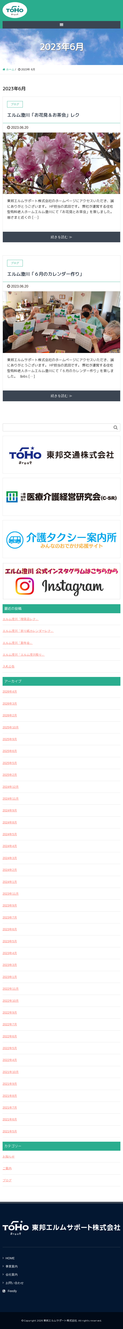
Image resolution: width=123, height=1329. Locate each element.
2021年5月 (10, 1131)
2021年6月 (10, 1119)
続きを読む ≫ (61, 237)
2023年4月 (10, 953)
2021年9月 (10, 1083)
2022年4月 (10, 1060)
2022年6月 (10, 1036)
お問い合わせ (15, 1283)
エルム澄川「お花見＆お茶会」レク (43, 115)
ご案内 (7, 1168)
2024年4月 (10, 846)
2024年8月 (10, 822)
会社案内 (12, 1274)
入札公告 (9, 666)
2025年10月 (11, 727)
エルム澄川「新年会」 (18, 643)
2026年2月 (10, 715)
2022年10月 (11, 1000)
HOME (10, 1258)
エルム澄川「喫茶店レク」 (21, 619)
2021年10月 (11, 1072)
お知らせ (9, 1156)
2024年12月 (11, 787)
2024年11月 (11, 798)
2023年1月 (10, 977)
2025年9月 (10, 739)
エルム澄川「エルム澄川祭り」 (24, 654)
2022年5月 (10, 1048)
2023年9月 (10, 905)
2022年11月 (11, 988)
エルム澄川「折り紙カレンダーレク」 (28, 631)
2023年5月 (10, 941)
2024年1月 (10, 882)
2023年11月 (11, 893)
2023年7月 (10, 917)
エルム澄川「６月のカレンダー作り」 (45, 274)
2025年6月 (10, 751)
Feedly (10, 1291)
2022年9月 (10, 1012)
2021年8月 (10, 1095)
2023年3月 (10, 965)
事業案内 (12, 1266)
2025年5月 (10, 763)
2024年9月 (10, 810)
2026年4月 (10, 691)
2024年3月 (10, 858)
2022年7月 (10, 1024)
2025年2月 (10, 775)
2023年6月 (10, 929)
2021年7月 (10, 1107)
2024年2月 (10, 870)
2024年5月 (10, 834)
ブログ (7, 1180)
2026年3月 (10, 703)
